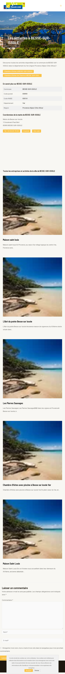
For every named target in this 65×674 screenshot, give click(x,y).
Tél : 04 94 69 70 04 (11, 133)
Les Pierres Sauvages (13, 404)
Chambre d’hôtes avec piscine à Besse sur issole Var (27, 486)
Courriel (26, 133)
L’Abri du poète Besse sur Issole (17, 323)
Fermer (37, 670)
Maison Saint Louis (11, 565)
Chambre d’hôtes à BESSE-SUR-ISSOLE (18, 73)
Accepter (29, 670)
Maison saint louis (11, 241)
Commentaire (7, 602)
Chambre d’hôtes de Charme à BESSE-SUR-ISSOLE (22, 77)
